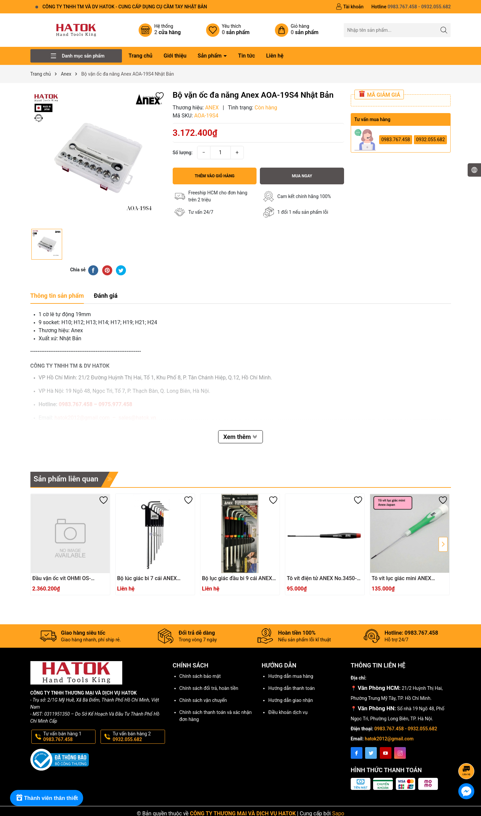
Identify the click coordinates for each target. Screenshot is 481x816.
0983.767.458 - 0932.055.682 (405, 728)
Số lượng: (183, 152)
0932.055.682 (430, 139)
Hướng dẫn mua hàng (290, 676)
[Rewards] (46, 798)
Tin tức (246, 56)
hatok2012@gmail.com (389, 738)
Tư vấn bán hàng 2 (138, 736)
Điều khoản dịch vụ (287, 712)
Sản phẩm (210, 56)
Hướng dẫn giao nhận (290, 700)
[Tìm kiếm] (444, 30)
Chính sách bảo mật (200, 676)
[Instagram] (400, 753)
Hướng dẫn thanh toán (291, 688)
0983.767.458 (395, 139)
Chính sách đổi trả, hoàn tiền (208, 688)
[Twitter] (371, 753)
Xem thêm (240, 436)
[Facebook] (356, 753)
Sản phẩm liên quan (66, 479)
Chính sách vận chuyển (203, 700)
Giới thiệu (175, 56)
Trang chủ (141, 56)
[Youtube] (385, 753)
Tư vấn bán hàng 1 (69, 736)
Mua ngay (302, 176)
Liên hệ (275, 56)
